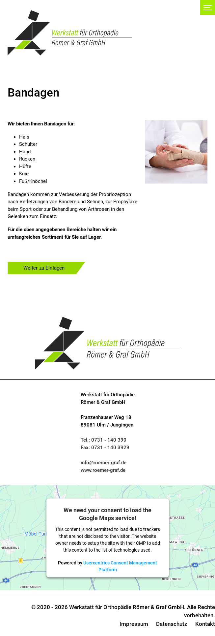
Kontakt (205, 624)
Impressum (134, 624)
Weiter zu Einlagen (44, 268)
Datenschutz (171, 624)
